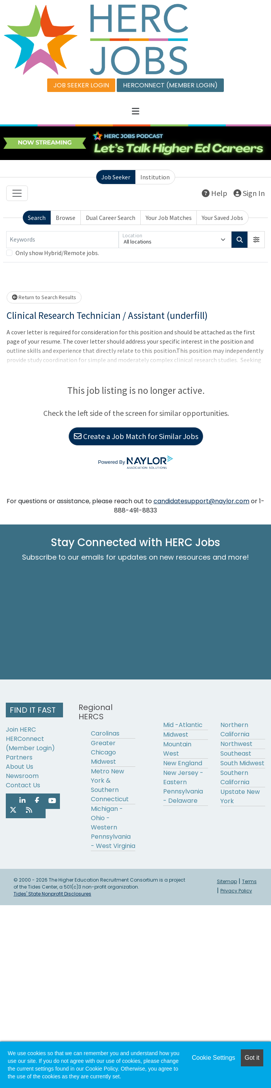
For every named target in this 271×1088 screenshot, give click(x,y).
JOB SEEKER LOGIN (81, 85)
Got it (252, 1057)
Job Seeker (115, 177)
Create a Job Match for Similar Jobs (136, 436)
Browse (65, 217)
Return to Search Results (44, 297)
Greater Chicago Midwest (103, 752)
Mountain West (177, 749)
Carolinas (105, 733)
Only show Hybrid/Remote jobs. (57, 253)
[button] (135, 111)
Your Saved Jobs (222, 217)
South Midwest (242, 763)
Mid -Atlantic (183, 724)
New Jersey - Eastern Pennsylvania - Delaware (183, 786)
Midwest (175, 734)
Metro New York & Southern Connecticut (110, 785)
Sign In (249, 193)
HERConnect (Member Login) (30, 743)
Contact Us (23, 785)
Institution (155, 177)
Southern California (234, 777)
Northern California (234, 729)
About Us (19, 766)
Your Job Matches (169, 217)
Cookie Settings (213, 1057)
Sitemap (227, 881)
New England (182, 763)
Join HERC (21, 729)
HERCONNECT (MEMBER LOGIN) (170, 85)
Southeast (235, 753)
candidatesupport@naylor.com (201, 501)
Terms (249, 881)
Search (37, 217)
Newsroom (22, 775)
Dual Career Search (110, 217)
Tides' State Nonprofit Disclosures (52, 893)
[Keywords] (62, 239)
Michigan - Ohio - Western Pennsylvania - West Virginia (113, 827)
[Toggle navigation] (17, 193)
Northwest (236, 743)
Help (214, 193)
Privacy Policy (236, 890)
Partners (19, 757)
